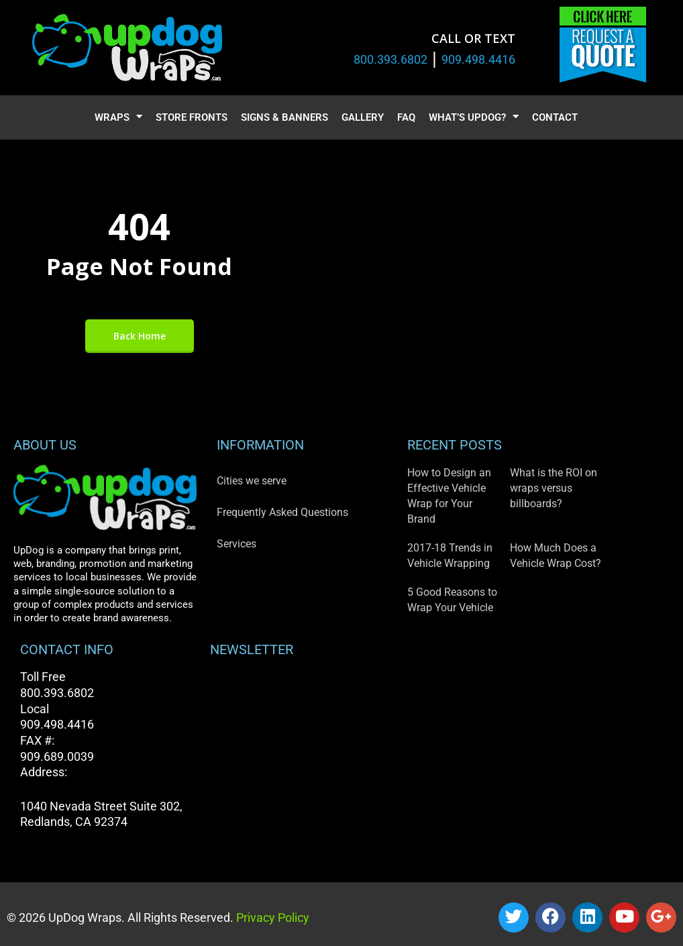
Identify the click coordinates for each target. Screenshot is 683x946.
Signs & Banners (284, 117)
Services (236, 543)
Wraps (118, 117)
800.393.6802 (390, 59)
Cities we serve (251, 480)
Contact (555, 117)
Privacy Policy (271, 917)
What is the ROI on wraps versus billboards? (553, 488)
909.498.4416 (478, 59)
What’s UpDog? (474, 117)
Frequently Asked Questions (282, 512)
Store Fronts (191, 117)
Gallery (363, 117)
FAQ (406, 117)
